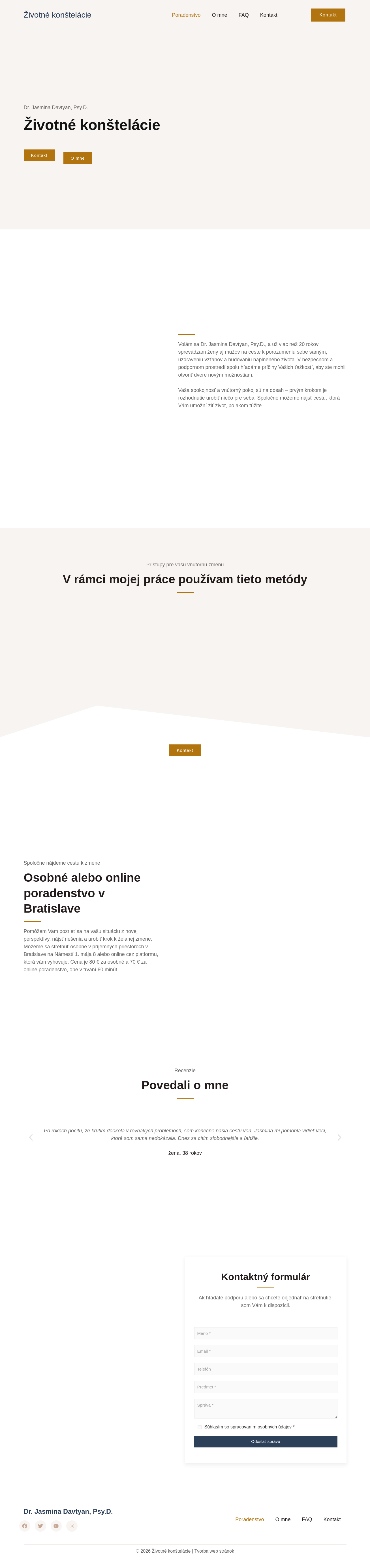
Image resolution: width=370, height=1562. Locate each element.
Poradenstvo (186, 15)
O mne (219, 15)
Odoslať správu (265, 1442)
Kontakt (268, 15)
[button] (31, 1139)
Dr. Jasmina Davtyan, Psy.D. (73, 1511)
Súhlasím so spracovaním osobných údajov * (249, 1428)
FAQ (244, 15)
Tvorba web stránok (214, 1551)
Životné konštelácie (58, 14)
